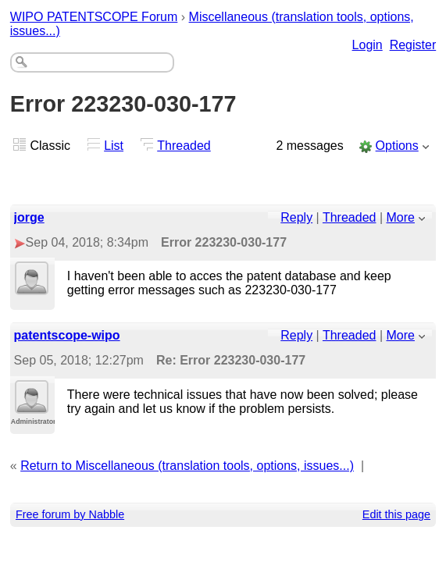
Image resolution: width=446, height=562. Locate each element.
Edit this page (396, 514)
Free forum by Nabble (70, 514)
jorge (29, 217)
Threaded (184, 145)
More (401, 217)
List (113, 145)
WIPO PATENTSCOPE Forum (94, 16)
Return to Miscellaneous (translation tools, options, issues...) (187, 465)
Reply (296, 217)
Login (367, 45)
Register (413, 45)
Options (397, 145)
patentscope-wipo (67, 335)
